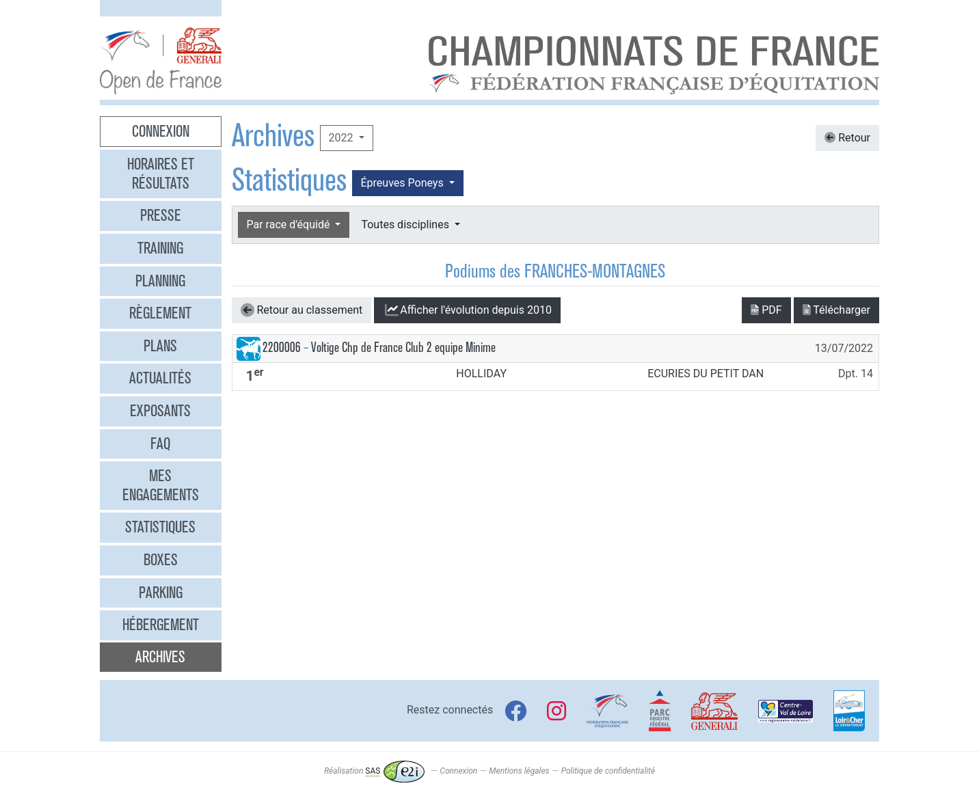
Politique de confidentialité (608, 771)
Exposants (160, 410)
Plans (160, 345)
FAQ (160, 443)
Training (160, 248)
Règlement (160, 313)
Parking (161, 592)
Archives (160, 656)
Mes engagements (160, 485)
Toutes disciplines (406, 224)
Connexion (160, 131)
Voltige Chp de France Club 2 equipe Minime (403, 347)
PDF (766, 309)
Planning (160, 280)
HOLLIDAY (481, 373)
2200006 (282, 347)
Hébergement (160, 624)
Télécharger (836, 309)
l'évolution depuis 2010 (467, 310)
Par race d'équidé (290, 224)
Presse (160, 215)
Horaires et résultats (160, 173)
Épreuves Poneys (403, 182)
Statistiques (160, 527)
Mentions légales (519, 771)
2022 (342, 137)
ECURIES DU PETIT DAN (705, 373)
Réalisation (374, 771)
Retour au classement (302, 310)
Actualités (160, 378)
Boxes (161, 559)
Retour (847, 137)
